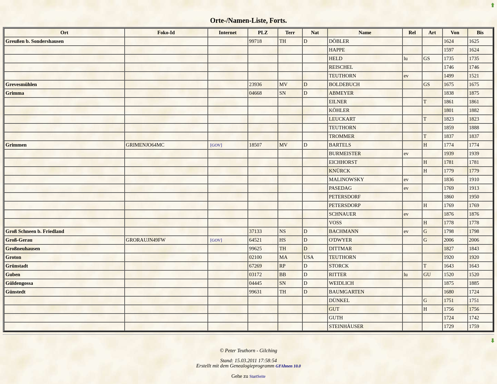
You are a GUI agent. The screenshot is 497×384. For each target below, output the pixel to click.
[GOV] (216, 145)
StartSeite (258, 376)
